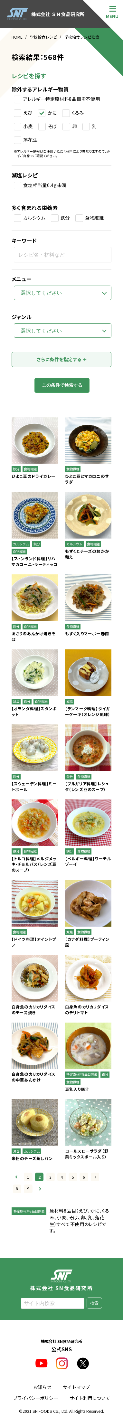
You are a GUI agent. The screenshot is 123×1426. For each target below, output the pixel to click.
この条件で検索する (62, 385)
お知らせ (42, 1387)
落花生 (30, 140)
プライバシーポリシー (35, 1398)
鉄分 (65, 217)
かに (52, 112)
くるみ (78, 112)
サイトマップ (76, 1387)
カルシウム (34, 217)
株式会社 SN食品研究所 (61, 1280)
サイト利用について (90, 1398)
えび (27, 112)
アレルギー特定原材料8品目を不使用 (61, 99)
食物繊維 (94, 217)
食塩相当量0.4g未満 (44, 185)
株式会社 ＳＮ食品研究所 (46, 14)
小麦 (28, 126)
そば (52, 126)
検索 (94, 1303)
